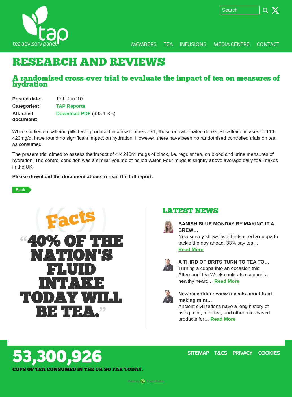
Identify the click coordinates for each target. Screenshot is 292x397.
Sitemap (198, 353)
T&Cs (220, 353)
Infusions (193, 44)
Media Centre (231, 44)
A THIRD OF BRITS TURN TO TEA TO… (223, 262)
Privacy (242, 353)
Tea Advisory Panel (40, 26)
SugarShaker (155, 381)
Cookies (269, 353)
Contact (268, 44)
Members (144, 44)
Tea (168, 44)
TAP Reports (70, 106)
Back (20, 189)
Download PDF (73, 113)
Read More (191, 249)
